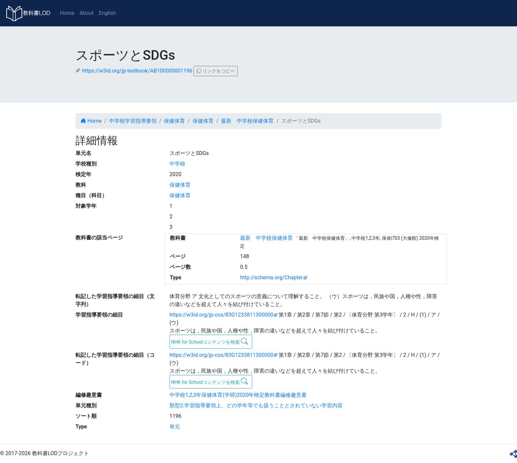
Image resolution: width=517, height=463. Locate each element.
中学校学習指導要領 (133, 121)
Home (67, 13)
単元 (174, 426)
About (86, 13)
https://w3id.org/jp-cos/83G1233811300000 (221, 315)
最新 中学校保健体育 (247, 121)
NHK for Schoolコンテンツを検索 (209, 341)
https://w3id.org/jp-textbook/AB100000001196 (137, 71)
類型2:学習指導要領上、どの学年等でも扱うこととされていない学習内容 (256, 405)
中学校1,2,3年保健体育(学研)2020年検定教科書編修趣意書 (238, 395)
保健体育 (174, 121)
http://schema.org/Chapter (271, 277)
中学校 (177, 164)
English (107, 13)
